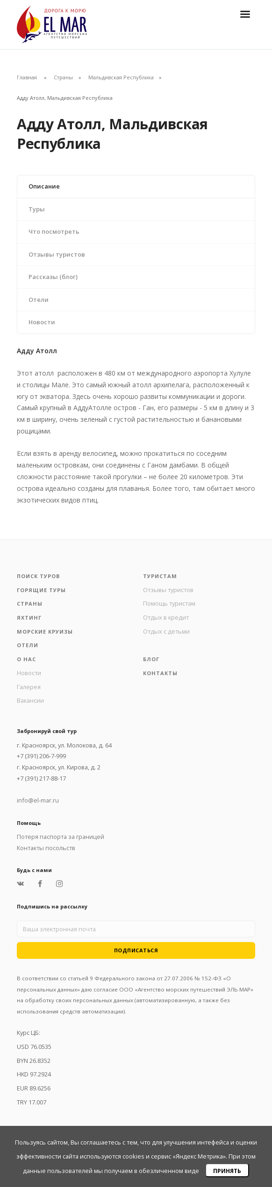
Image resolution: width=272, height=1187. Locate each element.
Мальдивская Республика (121, 77)
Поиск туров (38, 576)
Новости (42, 322)
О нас (26, 659)
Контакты (160, 673)
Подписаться (136, 950)
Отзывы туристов (57, 254)
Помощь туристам (169, 603)
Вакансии (30, 700)
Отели (39, 299)
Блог (151, 659)
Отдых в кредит (166, 617)
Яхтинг (29, 617)
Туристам (160, 576)
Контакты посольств (46, 848)
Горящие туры (41, 590)
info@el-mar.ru (38, 800)
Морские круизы (45, 631)
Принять (227, 1171)
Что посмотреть (54, 231)
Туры (37, 209)
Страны (63, 77)
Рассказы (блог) (53, 276)
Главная (27, 77)
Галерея (29, 687)
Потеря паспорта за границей (60, 836)
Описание (44, 186)
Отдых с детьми (166, 631)
